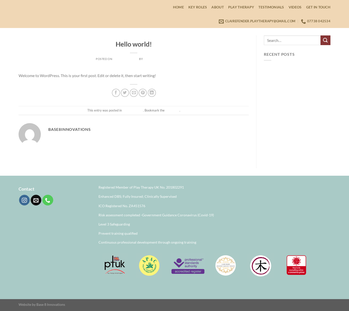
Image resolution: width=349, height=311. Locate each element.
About (217, 7)
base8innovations (158, 58)
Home (178, 7)
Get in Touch (318, 7)
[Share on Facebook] (116, 93)
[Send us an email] (36, 200)
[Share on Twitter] (125, 93)
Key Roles (197, 7)
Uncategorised (134, 36)
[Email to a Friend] (134, 93)
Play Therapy (241, 7)
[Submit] (325, 40)
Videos (295, 7)
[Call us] (47, 200)
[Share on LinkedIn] (152, 93)
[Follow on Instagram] (24, 200)
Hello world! (274, 69)
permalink (172, 110)
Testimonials (271, 7)
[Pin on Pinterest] (143, 93)
